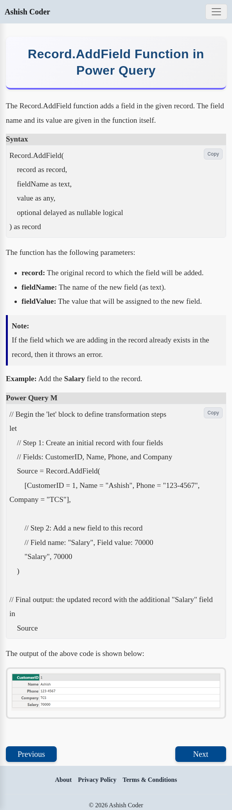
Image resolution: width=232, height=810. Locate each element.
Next (201, 754)
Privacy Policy (97, 779)
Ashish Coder (27, 11)
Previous (31, 754)
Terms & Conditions (149, 779)
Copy (213, 154)
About (63, 779)
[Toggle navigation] (216, 12)
